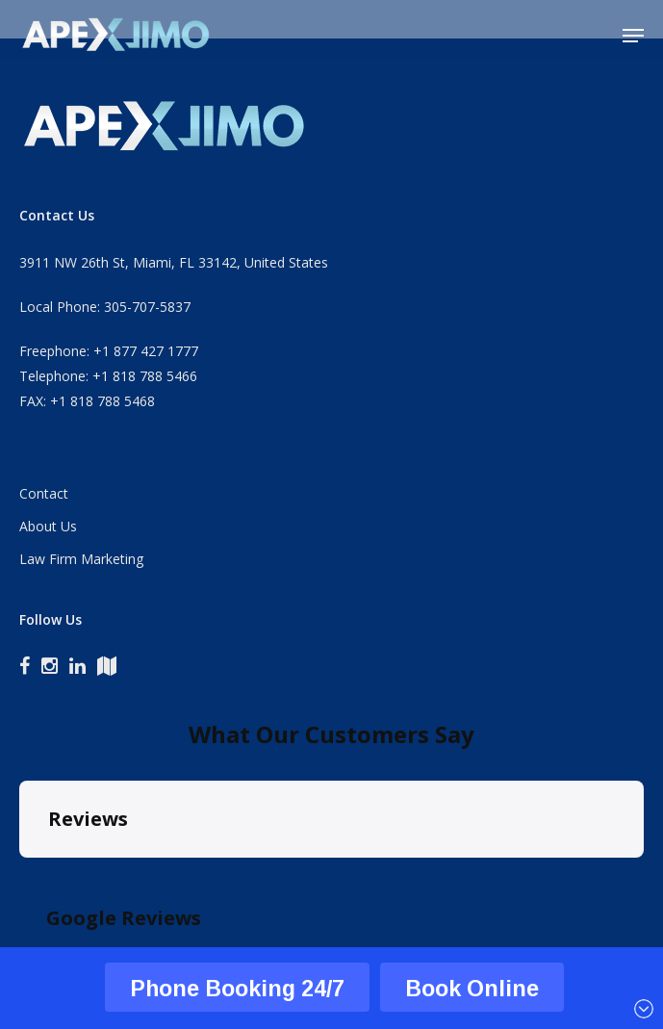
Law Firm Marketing (81, 559)
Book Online (472, 988)
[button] (633, 35)
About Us (48, 526)
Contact (43, 493)
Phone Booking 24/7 (237, 988)
